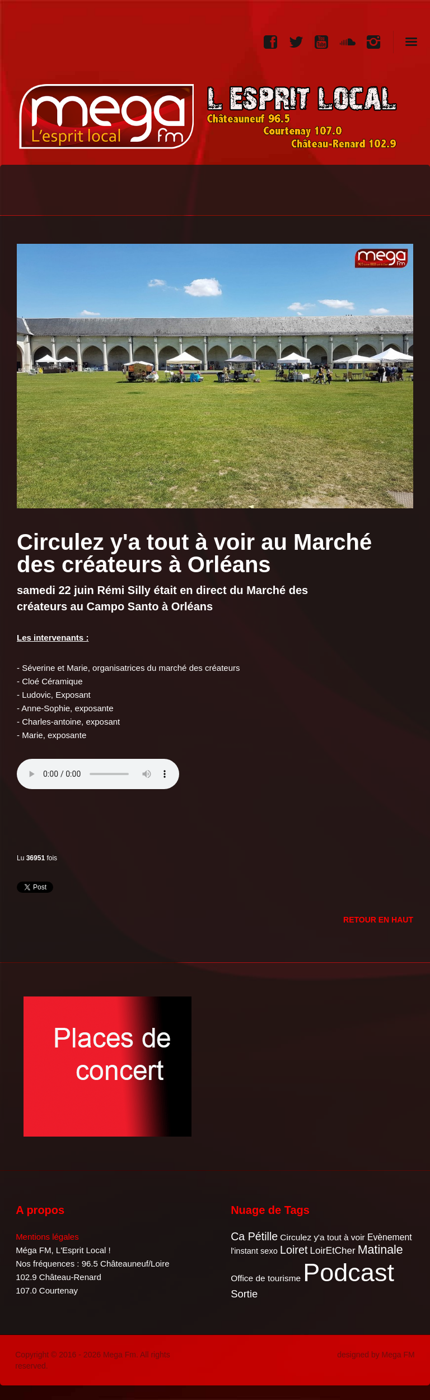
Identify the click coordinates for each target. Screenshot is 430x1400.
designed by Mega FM (376, 1354)
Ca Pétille (254, 1236)
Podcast (348, 1272)
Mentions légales (47, 1236)
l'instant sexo (254, 1250)
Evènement (389, 1237)
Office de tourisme (266, 1278)
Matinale (380, 1250)
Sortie (244, 1294)
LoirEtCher (333, 1250)
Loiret (293, 1250)
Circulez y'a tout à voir (322, 1237)
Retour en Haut (378, 919)
